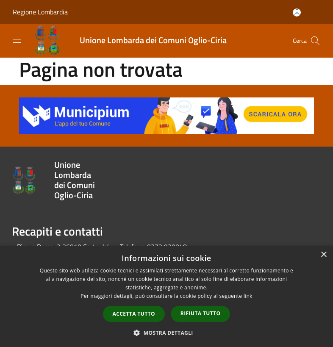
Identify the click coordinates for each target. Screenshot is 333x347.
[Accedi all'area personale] (296, 12)
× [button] (323, 255)
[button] (166, 332)
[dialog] (166, 296)
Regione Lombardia (40, 12)
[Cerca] (315, 41)
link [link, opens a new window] (248, 296)
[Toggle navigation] (17, 40)
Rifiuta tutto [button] (200, 313)
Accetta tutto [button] (134, 313)
